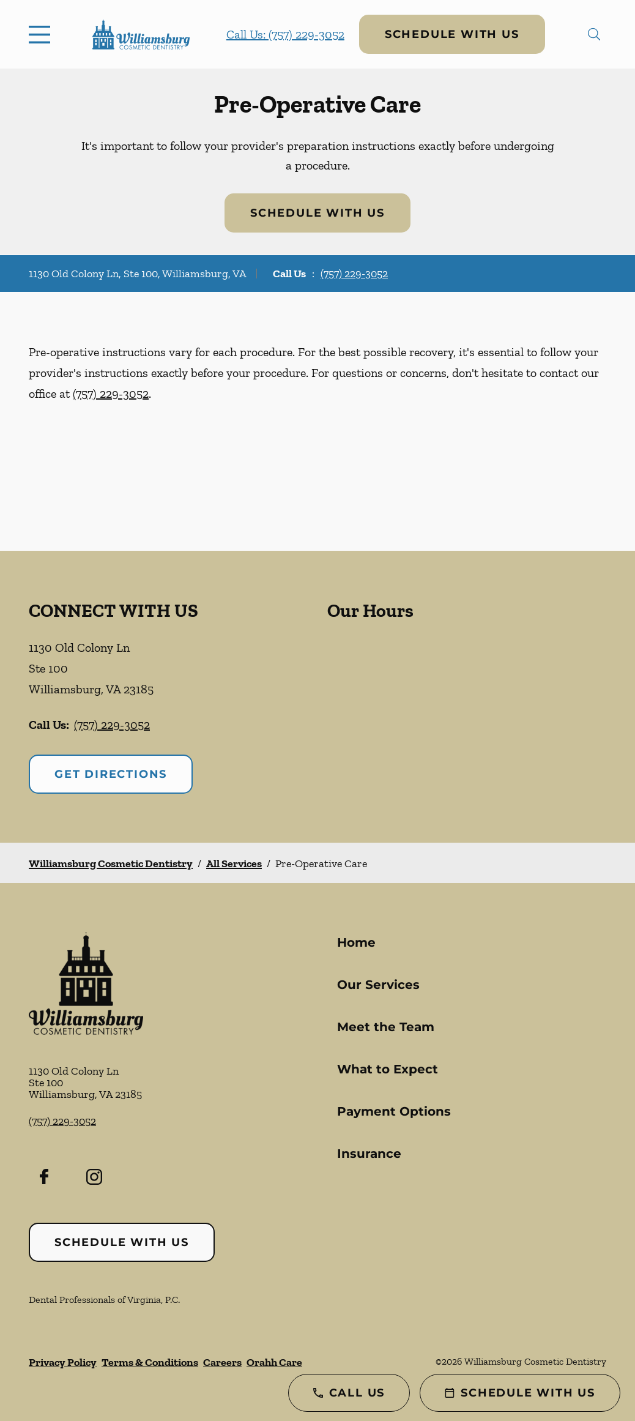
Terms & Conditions (150, 1362)
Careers (222, 1362)
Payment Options (394, 1111)
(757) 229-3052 (354, 273)
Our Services (378, 984)
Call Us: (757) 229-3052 (285, 34)
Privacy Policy (63, 1362)
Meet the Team (385, 1027)
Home (356, 942)
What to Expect (387, 1069)
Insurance (369, 1153)
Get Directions (110, 774)
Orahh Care (274, 1362)
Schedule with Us (452, 34)
